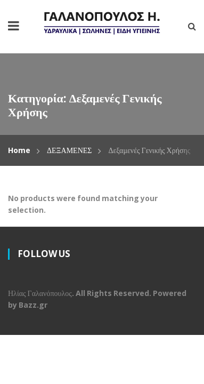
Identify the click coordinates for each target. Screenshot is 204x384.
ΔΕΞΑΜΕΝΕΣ (69, 150)
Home (19, 150)
